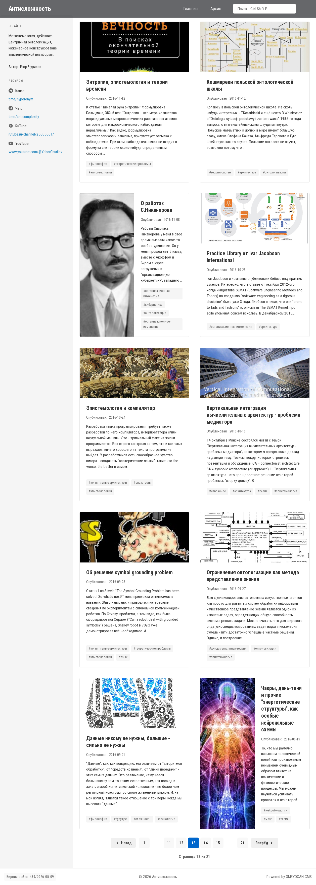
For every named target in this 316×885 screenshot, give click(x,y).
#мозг (268, 819)
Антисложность (30, 8)
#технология (166, 819)
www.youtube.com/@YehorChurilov (35, 152)
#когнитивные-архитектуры (107, 482)
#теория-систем (220, 172)
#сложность (142, 482)
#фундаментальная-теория (227, 648)
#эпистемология (100, 172)
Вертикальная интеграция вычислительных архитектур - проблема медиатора (253, 415)
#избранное (217, 491)
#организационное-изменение (156, 324)
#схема (262, 491)
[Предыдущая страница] (123, 843)
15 (218, 843)
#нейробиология (275, 810)
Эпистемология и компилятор (120, 408)
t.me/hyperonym (21, 99)
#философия (97, 164)
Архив (215, 8)
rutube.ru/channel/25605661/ (31, 134)
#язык (122, 657)
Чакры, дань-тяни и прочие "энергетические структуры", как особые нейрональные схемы (281, 709)
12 (181, 843)
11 (169, 843)
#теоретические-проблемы (132, 164)
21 (243, 843)
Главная (190, 8)
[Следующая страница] (264, 843)
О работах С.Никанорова (156, 206)
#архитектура (247, 172)
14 (206, 843)
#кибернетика (152, 304)
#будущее (120, 819)
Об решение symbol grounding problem (129, 572)
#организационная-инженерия (156, 293)
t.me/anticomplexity (24, 116)
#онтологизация (274, 172)
